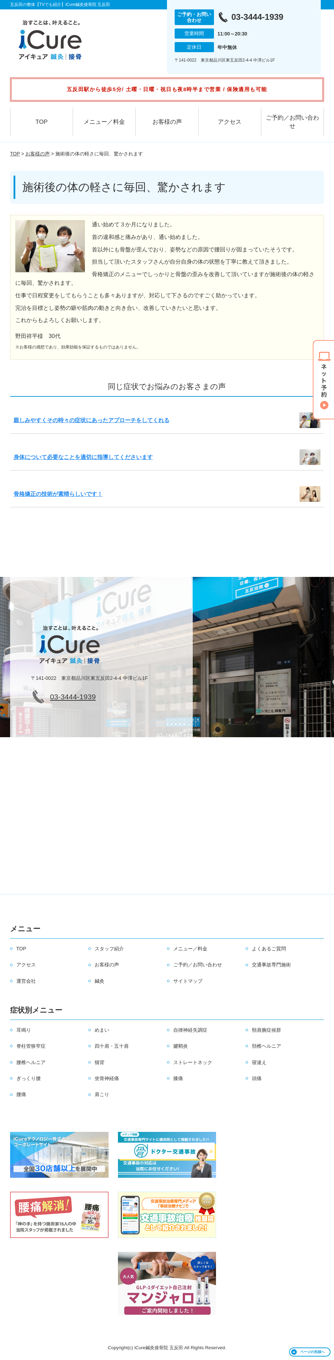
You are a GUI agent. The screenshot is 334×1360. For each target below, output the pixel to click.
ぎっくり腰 (28, 1078)
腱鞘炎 (180, 1046)
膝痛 (178, 1078)
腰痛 (21, 1094)
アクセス (229, 122)
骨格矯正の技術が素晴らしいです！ (58, 494)
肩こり (102, 1094)
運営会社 (26, 981)
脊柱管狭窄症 (31, 1046)
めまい (102, 1030)
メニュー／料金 (104, 122)
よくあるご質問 (269, 948)
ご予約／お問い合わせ (292, 121)
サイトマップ (187, 981)
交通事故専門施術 (271, 964)
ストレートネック (192, 1062)
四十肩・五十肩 (112, 1046)
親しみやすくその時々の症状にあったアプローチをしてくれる (91, 420)
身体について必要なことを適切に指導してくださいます (83, 457)
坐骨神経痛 (107, 1078)
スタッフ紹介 (109, 948)
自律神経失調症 (190, 1030)
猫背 (99, 1062)
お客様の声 (167, 122)
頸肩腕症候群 (266, 1030)
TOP (41, 122)
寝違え (259, 1062)
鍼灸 (99, 981)
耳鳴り (23, 1030)
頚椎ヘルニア (266, 1046)
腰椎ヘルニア (31, 1062)
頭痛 (257, 1078)
